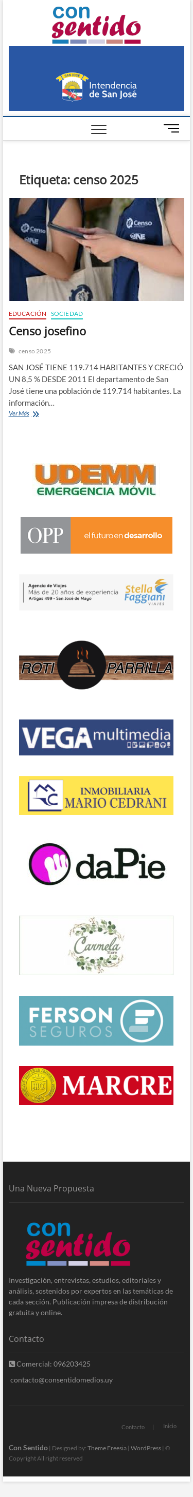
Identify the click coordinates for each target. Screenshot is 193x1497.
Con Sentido (28, 1447)
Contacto (133, 1427)
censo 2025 (35, 351)
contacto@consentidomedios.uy (61, 1379)
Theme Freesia (107, 1448)
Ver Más (28, 414)
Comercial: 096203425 (50, 1363)
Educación (28, 313)
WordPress (146, 1448)
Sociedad (67, 313)
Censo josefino (47, 330)
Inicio (170, 1426)
